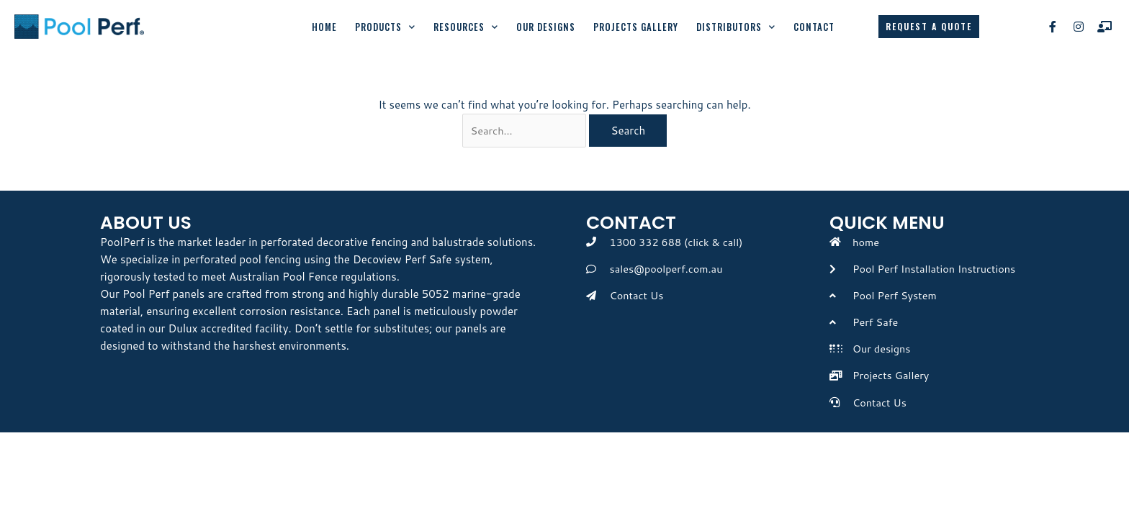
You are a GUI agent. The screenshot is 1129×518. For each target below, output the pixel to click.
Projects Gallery (635, 26)
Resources (465, 26)
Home (324, 26)
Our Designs (545, 26)
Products (385, 26)
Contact (814, 26)
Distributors (735, 26)
